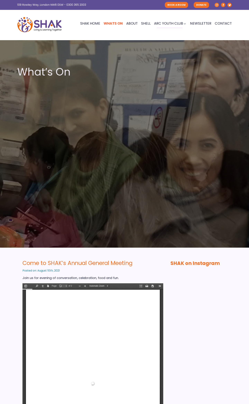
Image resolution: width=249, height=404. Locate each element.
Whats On (113, 23)
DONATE (201, 5)
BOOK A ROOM (176, 5)
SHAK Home (90, 23)
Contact (223, 23)
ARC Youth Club (168, 23)
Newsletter (200, 23)
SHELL (146, 23)
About (132, 23)
